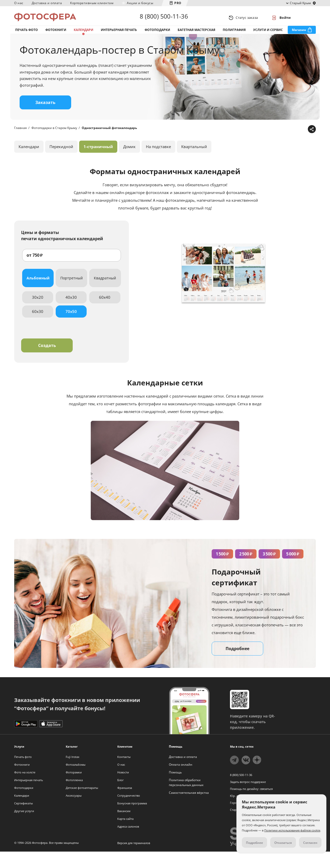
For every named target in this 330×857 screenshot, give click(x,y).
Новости (123, 778)
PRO (178, 3)
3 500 (269, 559)
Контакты (123, 762)
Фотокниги (55, 33)
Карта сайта (125, 824)
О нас (18, 3)
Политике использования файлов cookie (292, 830)
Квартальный (194, 152)
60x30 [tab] (37, 316)
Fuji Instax (72, 762)
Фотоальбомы (75, 770)
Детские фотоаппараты (82, 793)
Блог (120, 785)
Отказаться (283, 842)
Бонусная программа (132, 809)
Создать (47, 351)
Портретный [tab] (71, 283)
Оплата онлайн (180, 770)
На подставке (158, 152)
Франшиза (124, 793)
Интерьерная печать (119, 33)
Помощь (175, 777)
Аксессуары (73, 801)
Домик (129, 152)
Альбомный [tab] (38, 283)
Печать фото (26, 33)
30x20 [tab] (37, 302)
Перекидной (61, 152)
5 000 (292, 559)
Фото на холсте (24, 778)
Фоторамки (74, 778)
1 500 (222, 559)
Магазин (299, 33)
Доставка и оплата (47, 3)
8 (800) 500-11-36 (164, 17)
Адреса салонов (128, 832)
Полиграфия (234, 33)
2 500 (245, 559)
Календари (83, 33)
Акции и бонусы (140, 3)
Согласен (310, 842)
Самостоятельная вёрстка (189, 798)
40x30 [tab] (71, 302)
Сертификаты (23, 809)
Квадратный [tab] (105, 283)
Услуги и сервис (268, 33)
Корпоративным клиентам (91, 3)
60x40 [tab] (104, 302)
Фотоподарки (157, 33)
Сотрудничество (128, 801)
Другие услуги (24, 816)
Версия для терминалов (133, 848)
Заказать (45, 108)
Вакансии (123, 816)
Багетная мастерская (196, 33)
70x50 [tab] (71, 316)
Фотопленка (74, 785)
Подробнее (237, 654)
